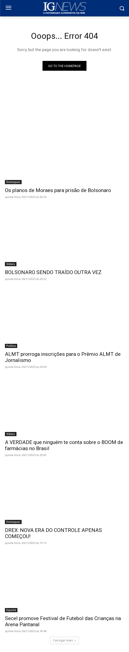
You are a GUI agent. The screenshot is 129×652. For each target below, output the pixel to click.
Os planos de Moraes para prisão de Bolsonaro (58, 190)
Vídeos (10, 264)
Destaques (13, 182)
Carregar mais (64, 640)
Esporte (11, 610)
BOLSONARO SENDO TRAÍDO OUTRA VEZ (53, 272)
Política (11, 345)
